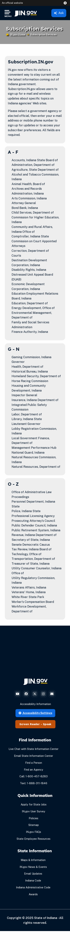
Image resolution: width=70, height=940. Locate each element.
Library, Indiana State (27, 419)
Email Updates (33, 873)
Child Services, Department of (33, 212)
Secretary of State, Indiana (31, 540)
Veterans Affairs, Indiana (29, 587)
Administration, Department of (33, 165)
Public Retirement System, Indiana (36, 530)
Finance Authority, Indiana (30, 332)
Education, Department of (30, 303)
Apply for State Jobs (33, 804)
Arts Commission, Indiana (29, 198)
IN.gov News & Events (33, 866)
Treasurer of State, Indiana (30, 563)
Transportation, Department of (33, 559)
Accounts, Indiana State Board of (35, 160)
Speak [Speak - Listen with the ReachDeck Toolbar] (47, 724)
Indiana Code (33, 880)
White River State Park (28, 597)
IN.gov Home (17, 34)
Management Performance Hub (34, 448)
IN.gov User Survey (33, 811)
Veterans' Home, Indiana (29, 592)
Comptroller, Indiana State (30, 236)
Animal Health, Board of (28, 184)
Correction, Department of (30, 251)
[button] (66, 2)
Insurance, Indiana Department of (35, 400)
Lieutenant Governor (26, 424)
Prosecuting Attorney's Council (33, 521)
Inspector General (24, 395)
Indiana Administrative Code (33, 887)
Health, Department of (27, 366)
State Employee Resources (33, 838)
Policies (33, 818)
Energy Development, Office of (33, 308)
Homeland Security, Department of (36, 376)
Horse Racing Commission (30, 381)
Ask (59, 13)
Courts (16, 255)
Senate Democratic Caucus (31, 544)
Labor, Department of (27, 414)
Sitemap (33, 825)
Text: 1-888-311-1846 (33, 783)
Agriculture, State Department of (35, 169)
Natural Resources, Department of (36, 467)
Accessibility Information (35, 704)
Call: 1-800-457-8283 (33, 776)
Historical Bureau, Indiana (30, 371)
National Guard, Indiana (28, 452)
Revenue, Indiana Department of (34, 535)
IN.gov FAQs (33, 831)
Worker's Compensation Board (33, 602)
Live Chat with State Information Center (33, 748)
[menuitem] (26, 13)
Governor (18, 362)
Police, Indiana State (26, 511)
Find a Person (33, 762)
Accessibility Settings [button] (35, 713)
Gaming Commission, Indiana (31, 357)
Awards (33, 894)
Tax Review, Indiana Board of (32, 549)
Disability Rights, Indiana (29, 270)
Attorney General (24, 203)
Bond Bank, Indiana (25, 208)
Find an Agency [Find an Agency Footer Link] (33, 769)
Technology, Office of (26, 554)
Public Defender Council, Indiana (34, 525)
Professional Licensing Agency (33, 516)
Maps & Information (33, 860)
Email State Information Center (33, 755)
